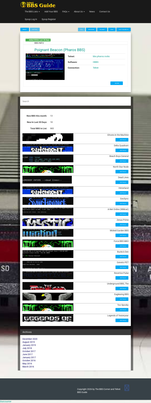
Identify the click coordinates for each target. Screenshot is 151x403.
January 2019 (29, 345)
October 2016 (29, 360)
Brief (25, 29)
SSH (111, 29)
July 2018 (27, 348)
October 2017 (29, 351)
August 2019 (28, 342)
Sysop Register (49, 19)
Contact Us (104, 11)
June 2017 (27, 354)
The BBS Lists (32, 11)
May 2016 (27, 363)
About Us (79, 11)
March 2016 (28, 366)
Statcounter (5, 401)
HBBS (95, 62)
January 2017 (29, 357)
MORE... (118, 83)
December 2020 (29, 339)
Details (123, 140)
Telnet (102, 29)
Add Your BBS (51, 11)
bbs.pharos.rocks (101, 56)
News (92, 11)
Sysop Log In (31, 19)
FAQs (65, 11)
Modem (91, 29)
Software (123, 29)
